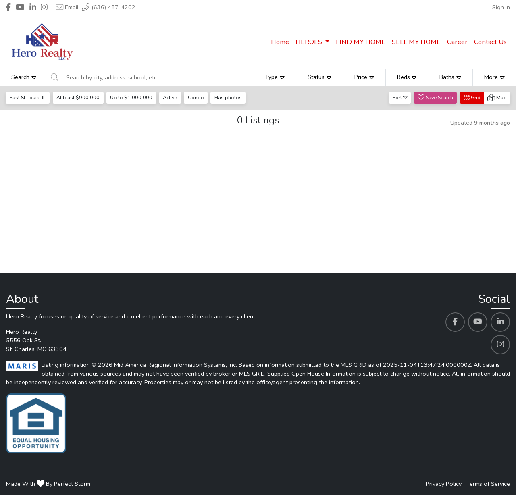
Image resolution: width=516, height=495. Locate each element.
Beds (407, 77)
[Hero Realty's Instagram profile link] (500, 344)
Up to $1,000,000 (131, 97)
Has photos (228, 97)
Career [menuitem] (457, 41)
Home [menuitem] (280, 41)
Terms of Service (488, 484)
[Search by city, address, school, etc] (157, 77)
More (494, 77)
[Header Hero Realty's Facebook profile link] (8, 7)
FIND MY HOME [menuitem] (360, 41)
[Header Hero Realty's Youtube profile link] (20, 7)
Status (319, 77)
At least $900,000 (78, 97)
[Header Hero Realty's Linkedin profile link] (32, 7)
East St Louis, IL (28, 97)
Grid (472, 97)
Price (364, 77)
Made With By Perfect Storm (48, 484)
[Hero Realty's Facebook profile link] (455, 322)
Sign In (501, 7)
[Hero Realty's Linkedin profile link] (500, 322)
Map (497, 97)
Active (170, 97)
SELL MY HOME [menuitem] (416, 41)
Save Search (435, 97)
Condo (196, 97)
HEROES (309, 41)
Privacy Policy (444, 484)
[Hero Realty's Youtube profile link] (477, 322)
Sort (400, 97)
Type (275, 77)
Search (23, 77)
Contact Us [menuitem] (490, 41)
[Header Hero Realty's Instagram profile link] (44, 7)
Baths (450, 77)
